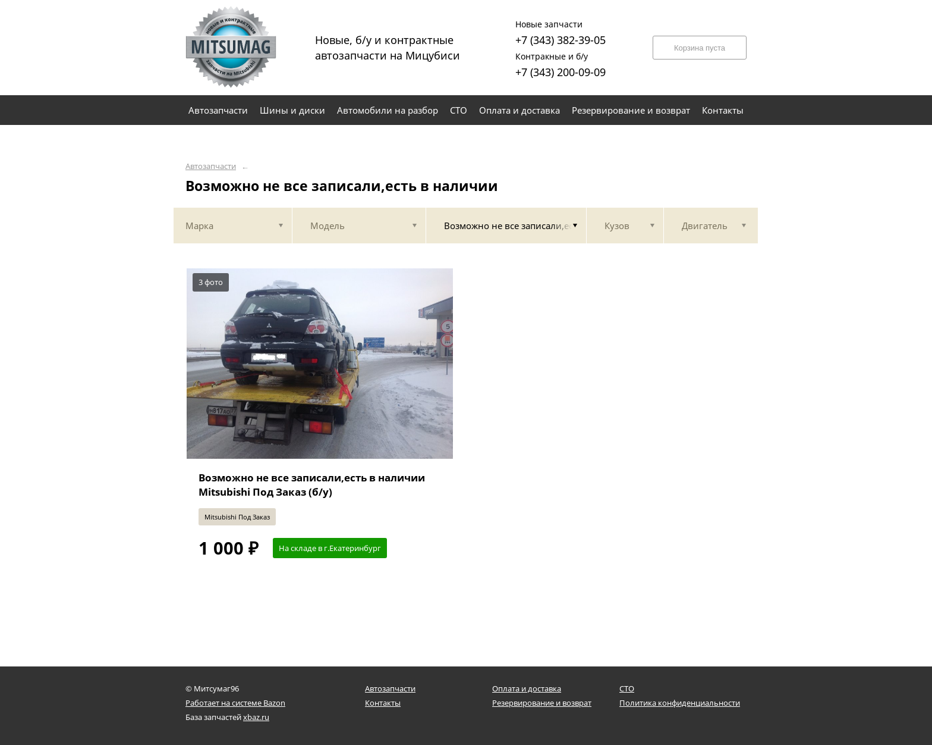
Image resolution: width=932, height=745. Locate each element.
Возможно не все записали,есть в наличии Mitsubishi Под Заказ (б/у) (312, 485)
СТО (626, 688)
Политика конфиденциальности (679, 702)
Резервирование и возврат (541, 702)
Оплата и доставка (526, 688)
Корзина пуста (699, 47)
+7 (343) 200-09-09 (560, 63)
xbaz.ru (256, 717)
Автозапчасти (210, 166)
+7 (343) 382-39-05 (560, 31)
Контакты (383, 702)
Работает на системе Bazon (235, 702)
